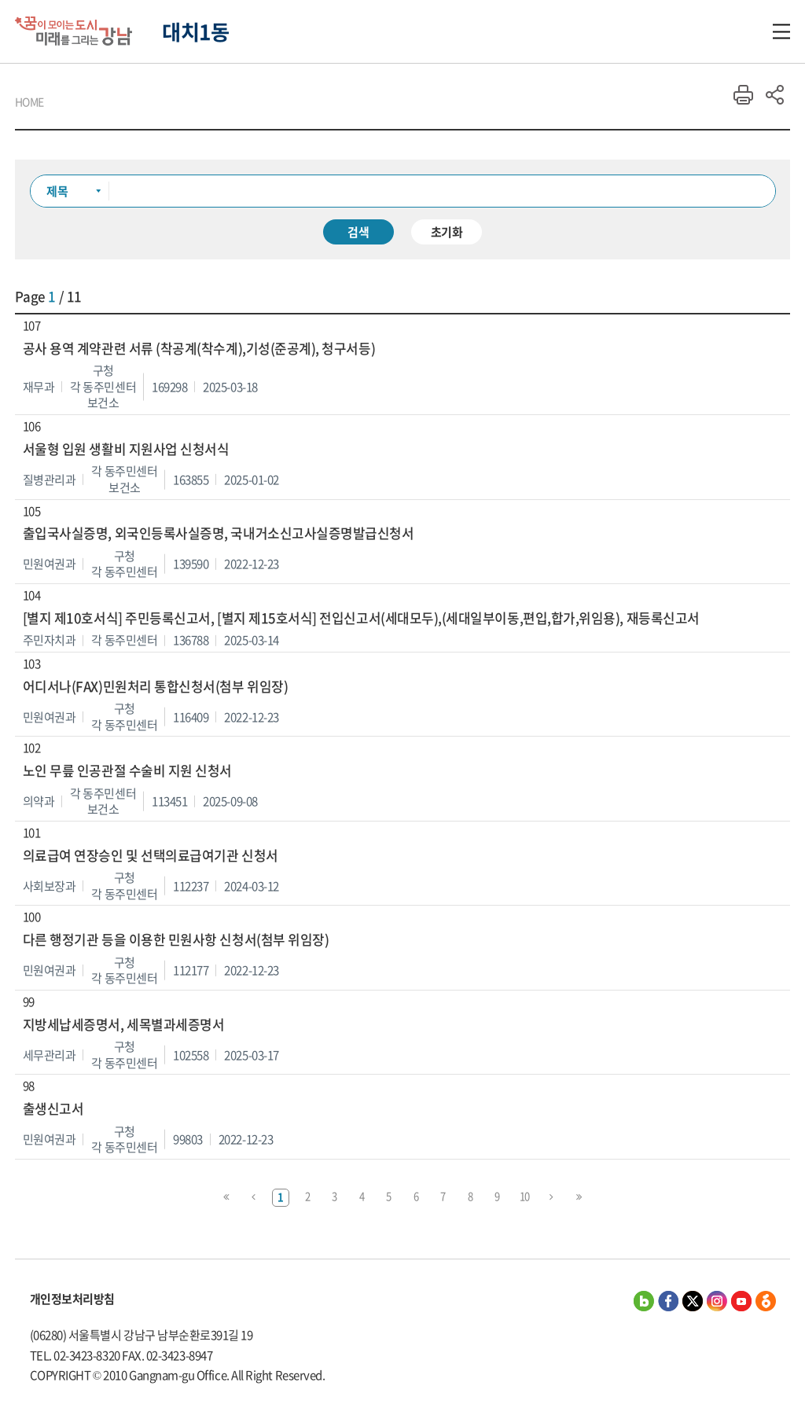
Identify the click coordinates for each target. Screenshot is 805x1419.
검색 (358, 232)
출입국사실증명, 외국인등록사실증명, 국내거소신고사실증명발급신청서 (218, 533)
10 (525, 1196)
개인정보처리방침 (72, 1299)
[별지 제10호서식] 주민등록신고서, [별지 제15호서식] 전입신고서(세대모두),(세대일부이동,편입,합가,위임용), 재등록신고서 (361, 618)
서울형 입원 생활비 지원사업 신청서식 (126, 449)
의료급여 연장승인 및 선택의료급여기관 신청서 (150, 855)
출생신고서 (53, 1109)
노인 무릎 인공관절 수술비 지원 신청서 (127, 771)
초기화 (447, 232)
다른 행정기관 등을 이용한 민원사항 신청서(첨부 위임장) (176, 940)
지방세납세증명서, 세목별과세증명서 (124, 1024)
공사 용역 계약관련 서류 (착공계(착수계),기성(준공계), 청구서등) (199, 348)
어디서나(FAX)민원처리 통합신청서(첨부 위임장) (155, 686)
